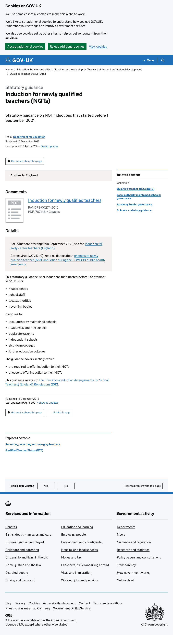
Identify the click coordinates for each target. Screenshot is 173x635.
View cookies (98, 46)
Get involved (125, 580)
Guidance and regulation (134, 542)
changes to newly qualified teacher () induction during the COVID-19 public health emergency (57, 260)
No (69, 485)
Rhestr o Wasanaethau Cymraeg (27, 608)
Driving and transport (20, 580)
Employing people (73, 534)
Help (8, 603)
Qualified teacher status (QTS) (135, 188)
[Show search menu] (162, 60)
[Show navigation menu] (148, 60)
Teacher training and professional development (114, 69)
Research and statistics (133, 550)
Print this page (61, 412)
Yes (49, 485)
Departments (126, 527)
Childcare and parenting (22, 550)
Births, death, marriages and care (28, 534)
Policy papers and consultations (139, 557)
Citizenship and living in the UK (26, 557)
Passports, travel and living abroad (85, 565)
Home (9, 69)
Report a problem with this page (142, 485)
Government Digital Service (71, 608)
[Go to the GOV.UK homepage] (19, 60)
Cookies (34, 603)
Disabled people (16, 573)
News (121, 534)
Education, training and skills (34, 69)
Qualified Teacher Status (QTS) (28, 73)
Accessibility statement (59, 603)
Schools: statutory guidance (134, 210)
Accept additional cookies (25, 46)
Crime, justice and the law (23, 565)
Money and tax (71, 557)
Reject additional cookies (67, 46)
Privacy (20, 603)
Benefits (11, 527)
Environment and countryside (81, 542)
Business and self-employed (24, 542)
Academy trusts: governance (134, 204)
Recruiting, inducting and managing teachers (32, 444)
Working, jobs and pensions (80, 580)
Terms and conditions (108, 603)
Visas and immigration (76, 573)
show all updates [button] (47, 402)
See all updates (49, 146)
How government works (133, 573)
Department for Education (29, 136)
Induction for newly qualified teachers (64, 200)
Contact (84, 603)
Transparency (126, 565)
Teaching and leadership (69, 69)
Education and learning (77, 527)
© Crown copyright (154, 624)
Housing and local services (79, 550)
